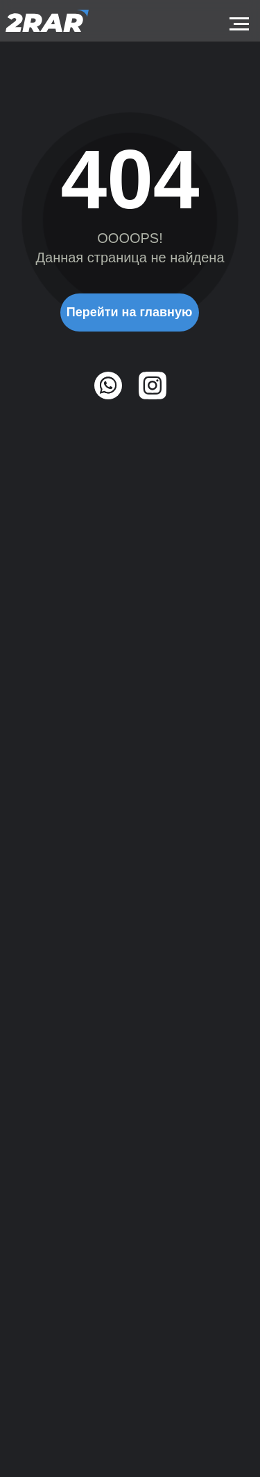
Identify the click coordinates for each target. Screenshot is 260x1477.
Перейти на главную (130, 312)
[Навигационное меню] (239, 24)
